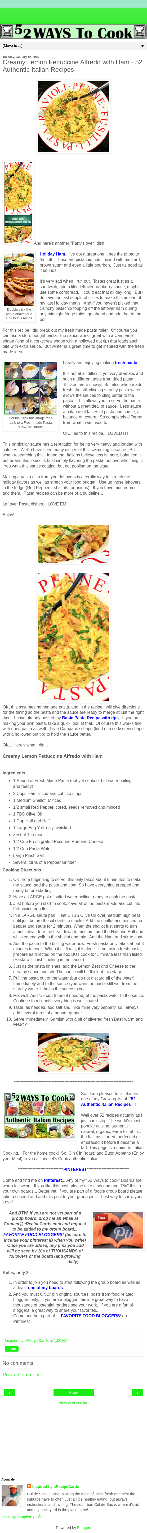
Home (73, 1393)
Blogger (83, 1528)
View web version (73, 1403)
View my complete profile (22, 1517)
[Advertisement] (73, 14)
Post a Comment (21, 1374)
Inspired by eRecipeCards (55, 1486)
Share (11, 1349)
